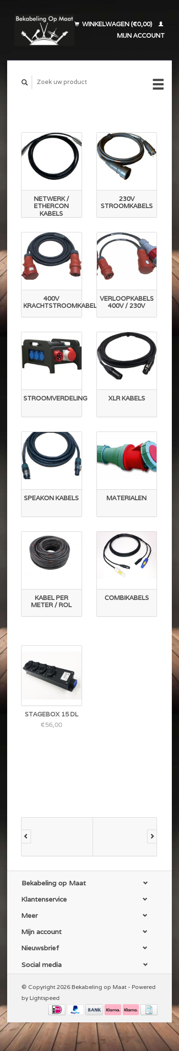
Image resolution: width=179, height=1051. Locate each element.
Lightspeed (45, 997)
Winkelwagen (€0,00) (114, 24)
